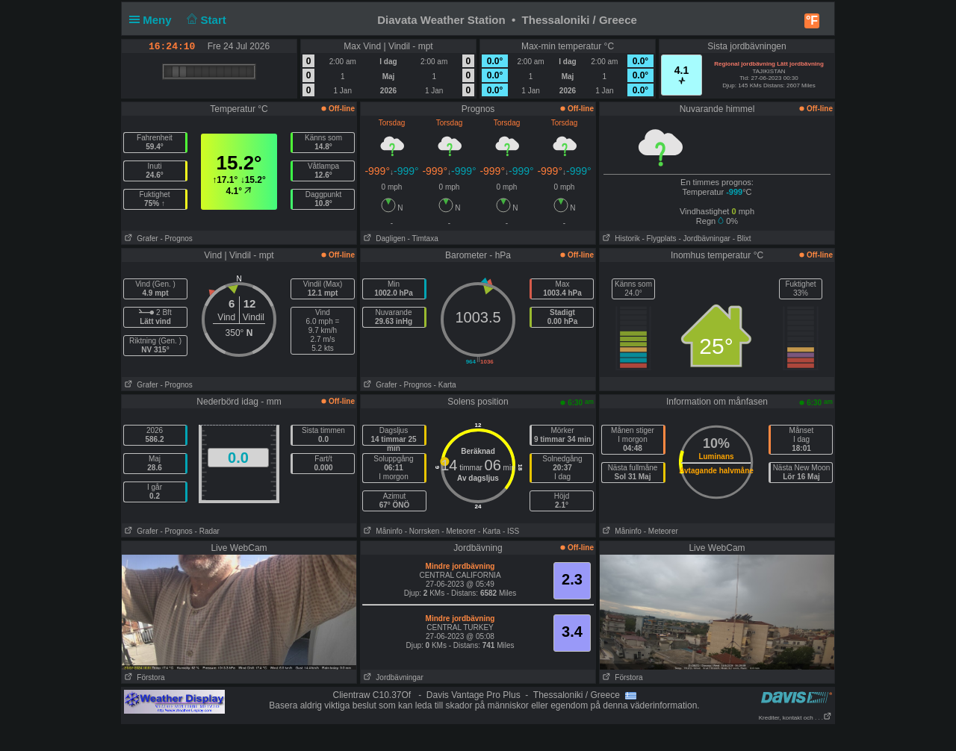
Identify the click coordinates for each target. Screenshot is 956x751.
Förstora (143, 677)
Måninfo (382, 531)
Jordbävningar (392, 677)
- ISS (511, 531)
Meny (153, 19)
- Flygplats (659, 238)
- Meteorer (458, 531)
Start (205, 19)
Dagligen (383, 238)
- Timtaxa (423, 238)
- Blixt (742, 238)
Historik (620, 238)
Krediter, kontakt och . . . (795, 717)
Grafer (140, 238)
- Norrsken (422, 531)
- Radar (207, 531)
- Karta (445, 385)
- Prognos (176, 238)
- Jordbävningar (704, 238)
